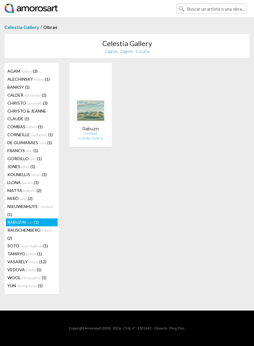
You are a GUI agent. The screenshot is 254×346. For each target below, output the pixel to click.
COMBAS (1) (25, 126)
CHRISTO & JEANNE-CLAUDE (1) (27, 114)
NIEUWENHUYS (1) (30, 210)
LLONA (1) (23, 182)
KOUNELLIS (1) (27, 174)
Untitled (91, 133)
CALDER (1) (26, 95)
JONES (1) (21, 166)
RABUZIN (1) (23, 222)
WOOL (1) (26, 277)
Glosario (160, 328)
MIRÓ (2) (20, 198)
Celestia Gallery (21, 27)
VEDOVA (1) (24, 269)
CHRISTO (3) (27, 102)
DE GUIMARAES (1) (29, 142)
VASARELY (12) (26, 261)
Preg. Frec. (177, 328)
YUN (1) (25, 285)
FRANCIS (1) (22, 150)
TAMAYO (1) (24, 253)
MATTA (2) (24, 190)
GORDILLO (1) (24, 158)
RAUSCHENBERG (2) (29, 234)
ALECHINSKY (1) (28, 79)
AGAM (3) (22, 71)
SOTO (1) (27, 245)
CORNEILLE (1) (30, 134)
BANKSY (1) (18, 87)
